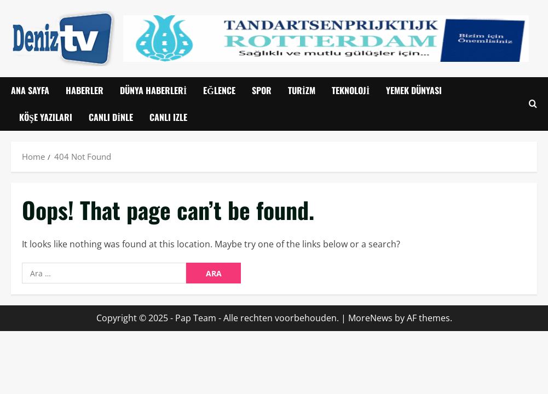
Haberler (84, 90)
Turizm (301, 90)
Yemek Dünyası (414, 90)
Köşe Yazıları (45, 117)
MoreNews (370, 318)
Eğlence (219, 90)
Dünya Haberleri (153, 90)
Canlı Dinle (111, 117)
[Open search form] (533, 103)
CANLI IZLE (168, 117)
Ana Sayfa (30, 90)
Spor (262, 90)
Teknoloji (351, 90)
